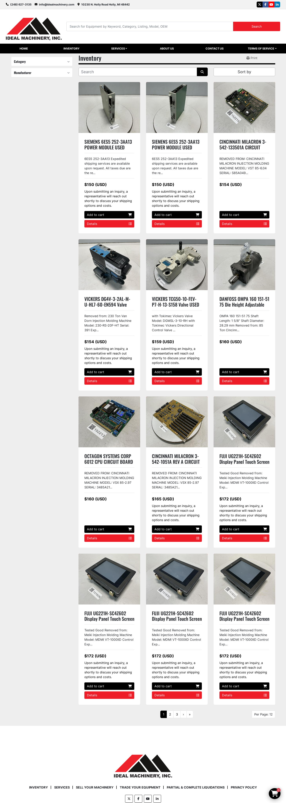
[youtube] (271, 4)
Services (118, 48)
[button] (119, 48)
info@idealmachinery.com (56, 4)
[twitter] (260, 4)
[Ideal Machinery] (143, 763)
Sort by (244, 71)
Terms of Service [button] (261, 48)
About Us (167, 48)
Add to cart (109, 215)
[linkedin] (277, 4)
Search (257, 26)
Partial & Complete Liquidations (196, 787)
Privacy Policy (244, 787)
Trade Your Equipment (140, 787)
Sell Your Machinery (95, 787)
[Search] (149, 26)
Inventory (71, 48)
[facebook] (265, 4)
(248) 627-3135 (21, 4)
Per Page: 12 (263, 714)
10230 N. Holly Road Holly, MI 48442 (105, 4)
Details (109, 224)
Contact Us (215, 48)
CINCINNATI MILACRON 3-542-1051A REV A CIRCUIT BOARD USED (176, 461)
